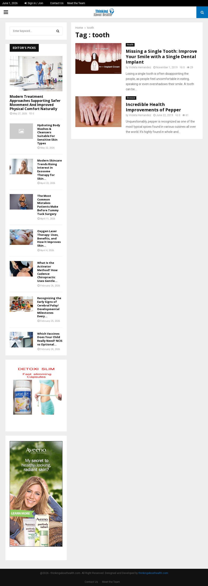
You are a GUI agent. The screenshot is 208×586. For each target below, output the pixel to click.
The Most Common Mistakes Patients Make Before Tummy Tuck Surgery (48, 205)
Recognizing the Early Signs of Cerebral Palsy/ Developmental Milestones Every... (49, 307)
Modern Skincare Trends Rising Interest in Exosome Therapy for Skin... (49, 169)
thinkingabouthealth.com (153, 573)
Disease (131, 98)
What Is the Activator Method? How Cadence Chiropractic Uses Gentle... (47, 272)
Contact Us (57, 3)
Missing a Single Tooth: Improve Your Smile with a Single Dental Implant (161, 56)
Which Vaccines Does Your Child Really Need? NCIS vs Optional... (49, 339)
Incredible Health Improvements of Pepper (153, 107)
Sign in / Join (34, 3)
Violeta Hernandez (140, 67)
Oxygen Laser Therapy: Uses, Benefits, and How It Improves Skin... (49, 238)
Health (130, 45)
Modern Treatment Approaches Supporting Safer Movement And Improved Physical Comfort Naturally (35, 102)
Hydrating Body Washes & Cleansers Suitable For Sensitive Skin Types (48, 134)
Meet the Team (76, 3)
